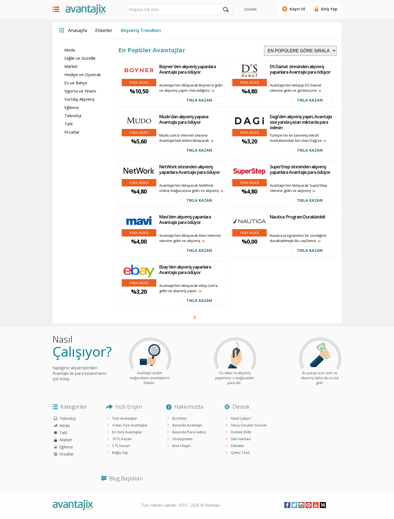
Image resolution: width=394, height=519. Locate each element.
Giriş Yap (329, 8)
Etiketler (103, 30)
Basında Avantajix (187, 425)
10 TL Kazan (122, 438)
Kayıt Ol (297, 8)
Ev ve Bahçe (75, 82)
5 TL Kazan (121, 445)
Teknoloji (72, 115)
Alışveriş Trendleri (141, 30)
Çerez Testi (240, 452)
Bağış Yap (120, 452)
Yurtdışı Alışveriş (79, 99)
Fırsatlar (72, 132)
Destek (250, 9)
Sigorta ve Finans (80, 91)
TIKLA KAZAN (199, 100)
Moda (69, 50)
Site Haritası (241, 438)
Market (71, 66)
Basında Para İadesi (189, 431)
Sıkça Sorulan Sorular (249, 425)
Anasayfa (77, 30)
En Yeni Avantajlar (127, 431)
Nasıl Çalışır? (241, 418)
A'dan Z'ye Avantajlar (129, 425)
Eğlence (71, 107)
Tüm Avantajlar (124, 418)
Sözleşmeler (182, 438)
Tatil (68, 123)
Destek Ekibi (241, 431)
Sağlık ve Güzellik (79, 58)
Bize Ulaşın (181, 445)
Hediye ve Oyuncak (82, 74)
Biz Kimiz (179, 418)
